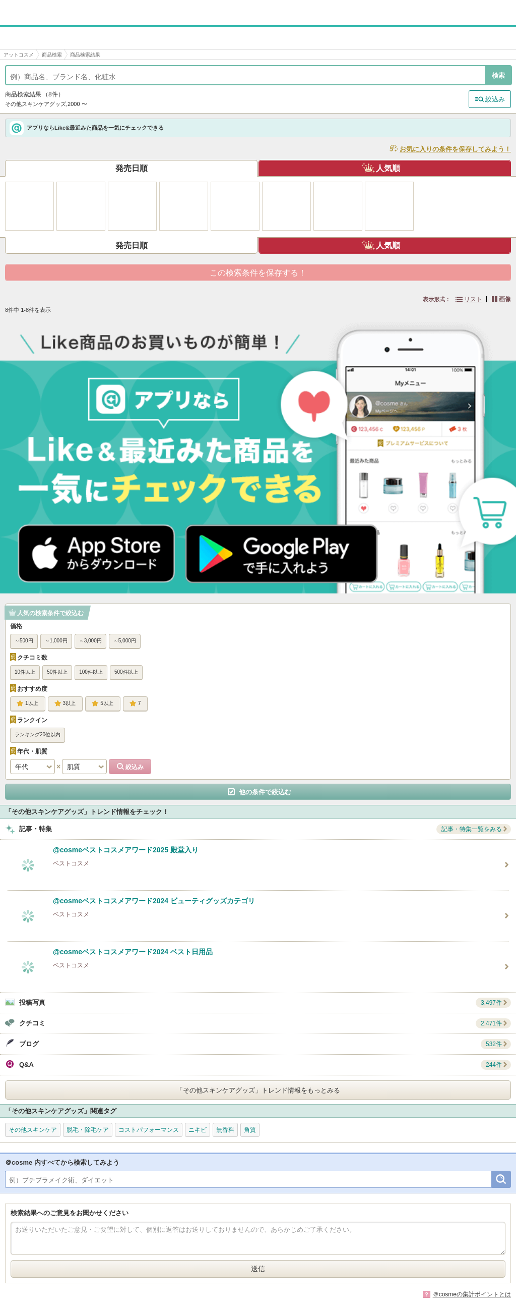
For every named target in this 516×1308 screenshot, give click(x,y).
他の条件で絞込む (265, 792)
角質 (250, 1129)
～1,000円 (56, 640)
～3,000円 (90, 640)
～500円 (24, 640)
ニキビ (197, 1129)
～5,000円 (124, 640)
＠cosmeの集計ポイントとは (472, 1294)
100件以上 (91, 672)
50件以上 (57, 672)
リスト (473, 299)
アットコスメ (19, 55)
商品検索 (52, 55)
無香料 (225, 1129)
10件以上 (25, 672)
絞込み (495, 99)
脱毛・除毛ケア (88, 1129)
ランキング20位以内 (37, 734)
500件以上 (126, 672)
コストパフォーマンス (148, 1129)
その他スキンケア (33, 1129)
